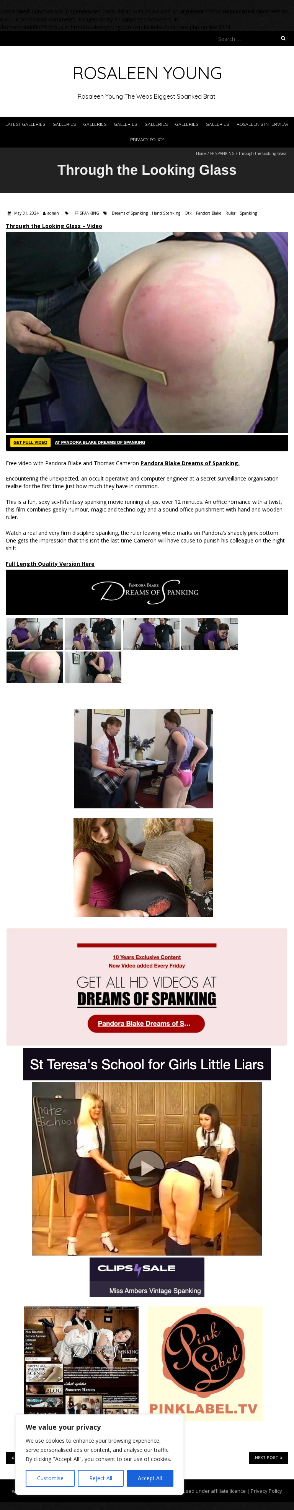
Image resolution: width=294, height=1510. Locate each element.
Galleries (64, 124)
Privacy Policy (147, 139)
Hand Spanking (166, 213)
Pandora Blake (208, 213)
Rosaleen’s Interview (263, 124)
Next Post (269, 1457)
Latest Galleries (25, 124)
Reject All (100, 1478)
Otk (188, 213)
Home (201, 153)
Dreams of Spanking (130, 213)
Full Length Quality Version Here (50, 563)
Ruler (230, 213)
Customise (50, 1478)
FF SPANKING (222, 153)
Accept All (150, 1478)
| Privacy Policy (264, 1490)
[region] (99, 1454)
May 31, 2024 (26, 213)
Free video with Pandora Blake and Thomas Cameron (123, 463)
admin (53, 213)
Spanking (248, 213)
